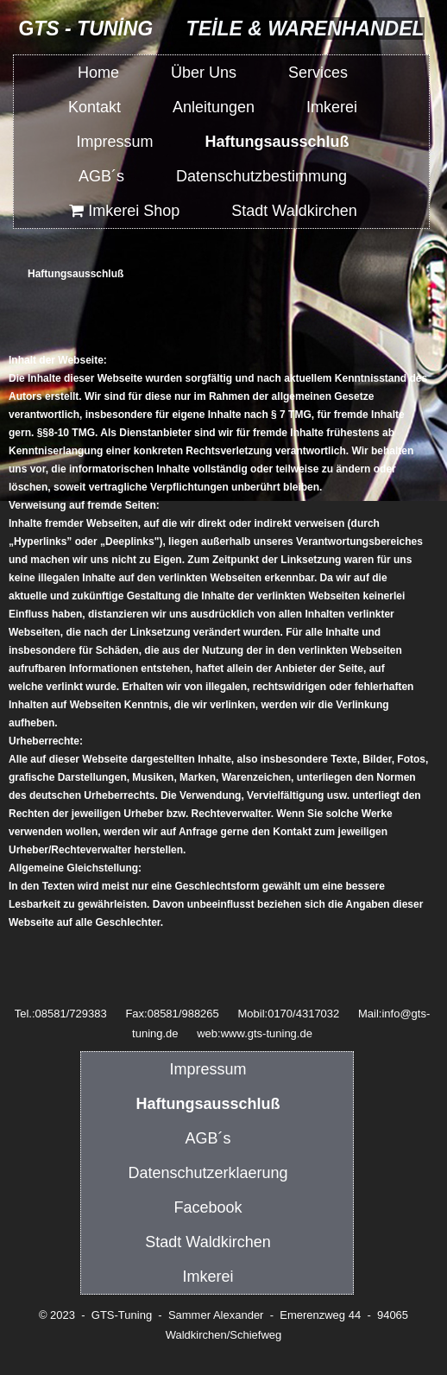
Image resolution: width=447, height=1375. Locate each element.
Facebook (207, 1207)
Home (98, 72)
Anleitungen (214, 107)
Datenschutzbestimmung (261, 176)
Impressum (114, 141)
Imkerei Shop (123, 210)
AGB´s (101, 176)
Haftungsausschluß (277, 141)
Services (318, 72)
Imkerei (331, 107)
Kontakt (94, 107)
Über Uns (203, 72)
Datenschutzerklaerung (207, 1173)
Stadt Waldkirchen (293, 210)
